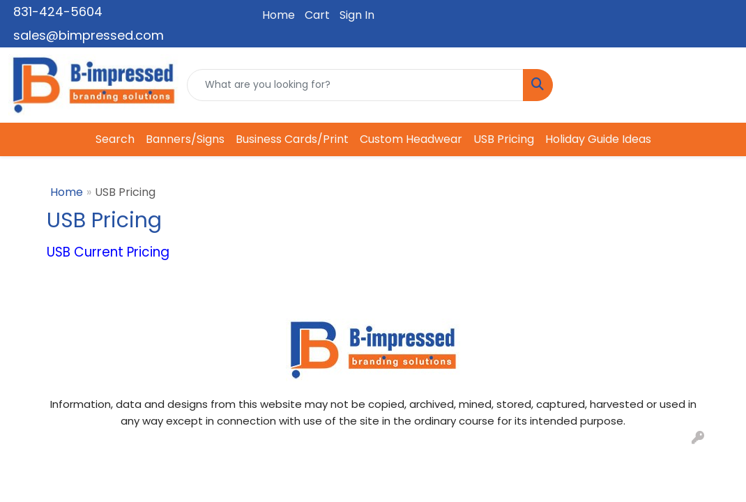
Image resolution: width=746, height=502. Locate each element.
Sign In (357, 15)
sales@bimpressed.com (88, 35)
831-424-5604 (57, 11)
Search (115, 139)
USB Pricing (503, 139)
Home (278, 15)
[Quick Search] (355, 85)
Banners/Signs (185, 139)
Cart (317, 15)
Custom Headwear (411, 139)
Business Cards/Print (292, 139)
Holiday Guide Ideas (598, 139)
